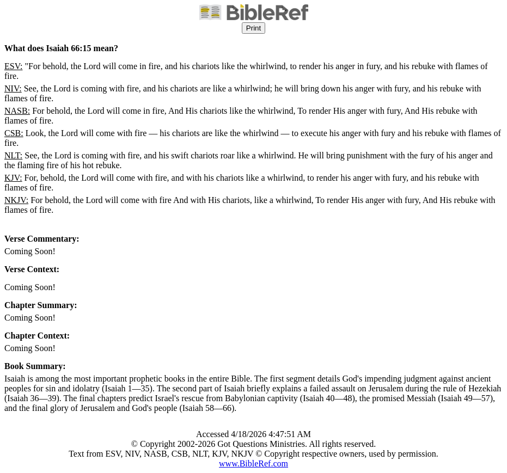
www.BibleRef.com (253, 463)
